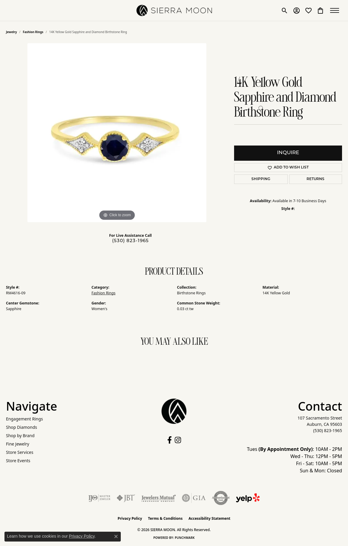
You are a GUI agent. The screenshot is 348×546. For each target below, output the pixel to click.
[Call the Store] (327, 430)
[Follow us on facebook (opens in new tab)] (169, 440)
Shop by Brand (20, 435)
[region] (116, 132)
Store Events (18, 460)
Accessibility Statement (209, 518)
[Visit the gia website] (194, 498)
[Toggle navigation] (336, 10)
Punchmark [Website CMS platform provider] (185, 538)
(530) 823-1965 (130, 241)
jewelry (11, 32)
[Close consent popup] (116, 536)
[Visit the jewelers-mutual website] (158, 498)
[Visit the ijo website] (99, 498)
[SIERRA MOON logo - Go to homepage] (174, 10)
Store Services (19, 452)
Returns (315, 179)
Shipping (260, 179)
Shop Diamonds (21, 427)
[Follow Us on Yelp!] (248, 498)
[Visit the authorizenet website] (221, 498)
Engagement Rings (24, 419)
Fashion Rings (33, 32)
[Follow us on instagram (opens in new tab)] (178, 440)
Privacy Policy (130, 518)
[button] (284, 10)
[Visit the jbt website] (125, 498)
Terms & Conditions (165, 518)
